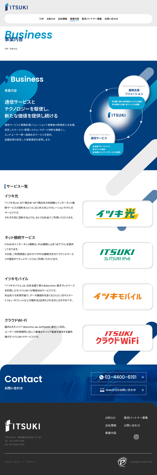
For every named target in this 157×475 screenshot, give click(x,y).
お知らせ (51, 18)
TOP (41, 18)
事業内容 (74, 18)
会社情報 (62, 18)
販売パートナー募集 (92, 18)
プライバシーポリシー (13, 462)
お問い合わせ (111, 18)
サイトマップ (30, 462)
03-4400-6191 (16, 440)
